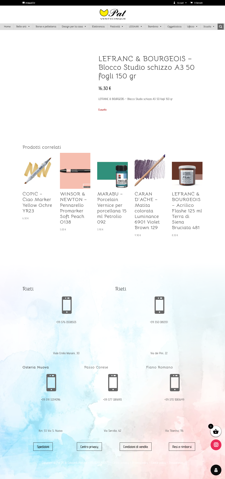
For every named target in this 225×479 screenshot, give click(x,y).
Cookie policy (158, 462)
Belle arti (23, 26)
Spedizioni (43, 447)
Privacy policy (140, 462)
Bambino (155, 26)
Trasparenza (176, 462)
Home (7, 26)
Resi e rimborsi (182, 447)
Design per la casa (74, 26)
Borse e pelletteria (46, 26)
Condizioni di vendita (135, 447)
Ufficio (192, 26)
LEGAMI (135, 26)
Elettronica (98, 26)
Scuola (209, 26)
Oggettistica (174, 26)
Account (178, 3)
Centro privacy (89, 447)
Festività (116, 26)
